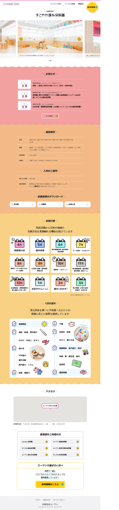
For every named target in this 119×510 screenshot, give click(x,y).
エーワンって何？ (56, 4)
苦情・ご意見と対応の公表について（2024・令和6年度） (53, 86)
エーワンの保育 (70, 4)
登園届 (43, 204)
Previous (21, 39)
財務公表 (72, 204)
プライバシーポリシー (59, 500)
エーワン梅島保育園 (60, 441)
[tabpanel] (50, 39)
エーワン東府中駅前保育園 (62, 448)
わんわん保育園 (27, 441)
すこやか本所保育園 (60, 455)
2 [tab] (50, 60)
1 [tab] (48, 60)
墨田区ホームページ (40, 186)
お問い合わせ (46, 500)
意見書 (16, 204)
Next (79, 39)
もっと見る (49, 116)
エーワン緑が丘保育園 (29, 455)
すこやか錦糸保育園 (28, 448)
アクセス (37, 500)
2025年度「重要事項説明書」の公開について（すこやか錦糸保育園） (57, 107)
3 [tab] (52, 60)
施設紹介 (81, 4)
